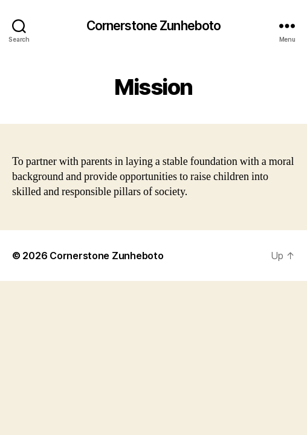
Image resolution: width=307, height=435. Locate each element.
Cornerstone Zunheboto (153, 25)
